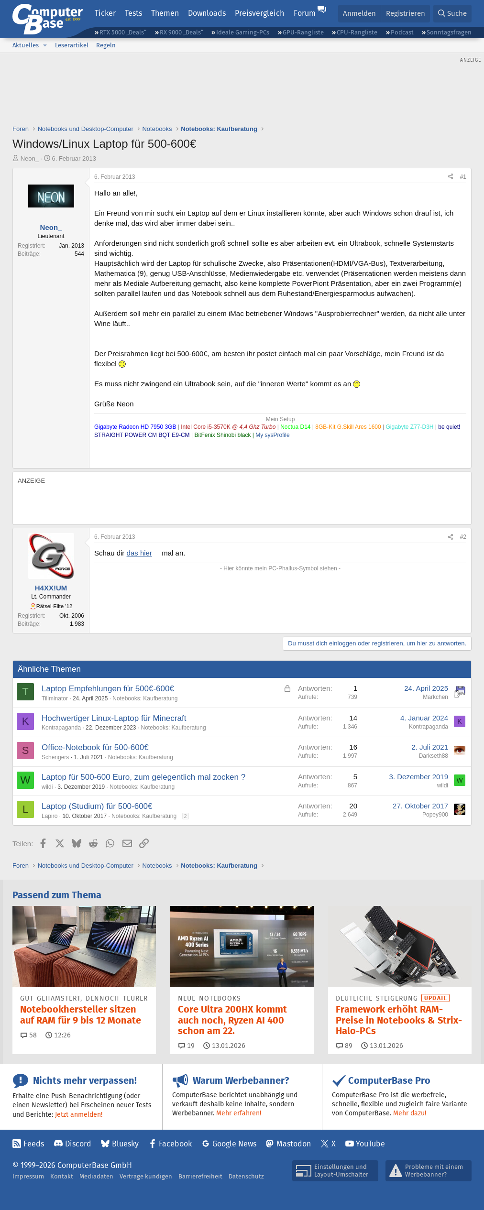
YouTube (370, 1143)
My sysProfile (272, 435)
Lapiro (49, 816)
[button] (45, 45)
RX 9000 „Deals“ (181, 32)
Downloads (207, 13)
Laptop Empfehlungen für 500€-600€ (108, 688)
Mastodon (293, 1143)
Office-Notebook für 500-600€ (95, 747)
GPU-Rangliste (303, 32)
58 (29, 1035)
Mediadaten (96, 1176)
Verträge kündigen (146, 1176)
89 (344, 1045)
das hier (139, 553)
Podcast (402, 32)
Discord (78, 1143)
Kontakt (61, 1176)
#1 (463, 177)
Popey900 (435, 814)
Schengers (55, 757)
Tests (133, 13)
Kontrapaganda (61, 727)
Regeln (106, 45)
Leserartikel (71, 45)
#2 (463, 537)
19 (186, 1045)
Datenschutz (246, 1176)
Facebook (175, 1143)
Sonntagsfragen (449, 32)
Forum (305, 13)
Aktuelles (25, 45)
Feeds (33, 1143)
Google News (234, 1143)
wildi (47, 787)
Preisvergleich (259, 13)
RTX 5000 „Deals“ (122, 32)
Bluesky (125, 1143)
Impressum (28, 1176)
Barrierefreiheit (200, 1176)
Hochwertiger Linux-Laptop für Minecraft (114, 718)
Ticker (105, 13)
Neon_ (30, 158)
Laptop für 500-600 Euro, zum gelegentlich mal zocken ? (143, 777)
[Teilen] (450, 177)
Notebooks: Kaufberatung (144, 698)
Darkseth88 (433, 755)
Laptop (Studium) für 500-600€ (97, 806)
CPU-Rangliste (357, 32)
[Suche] (452, 13)
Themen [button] (165, 13)
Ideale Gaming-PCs (242, 32)
